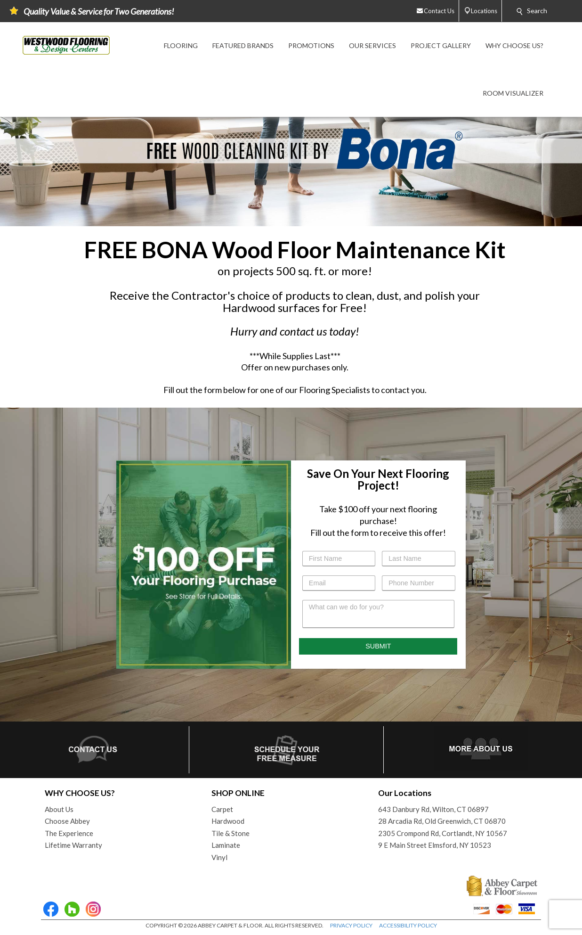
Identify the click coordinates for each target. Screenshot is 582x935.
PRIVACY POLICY (351, 925)
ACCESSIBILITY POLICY (408, 925)
